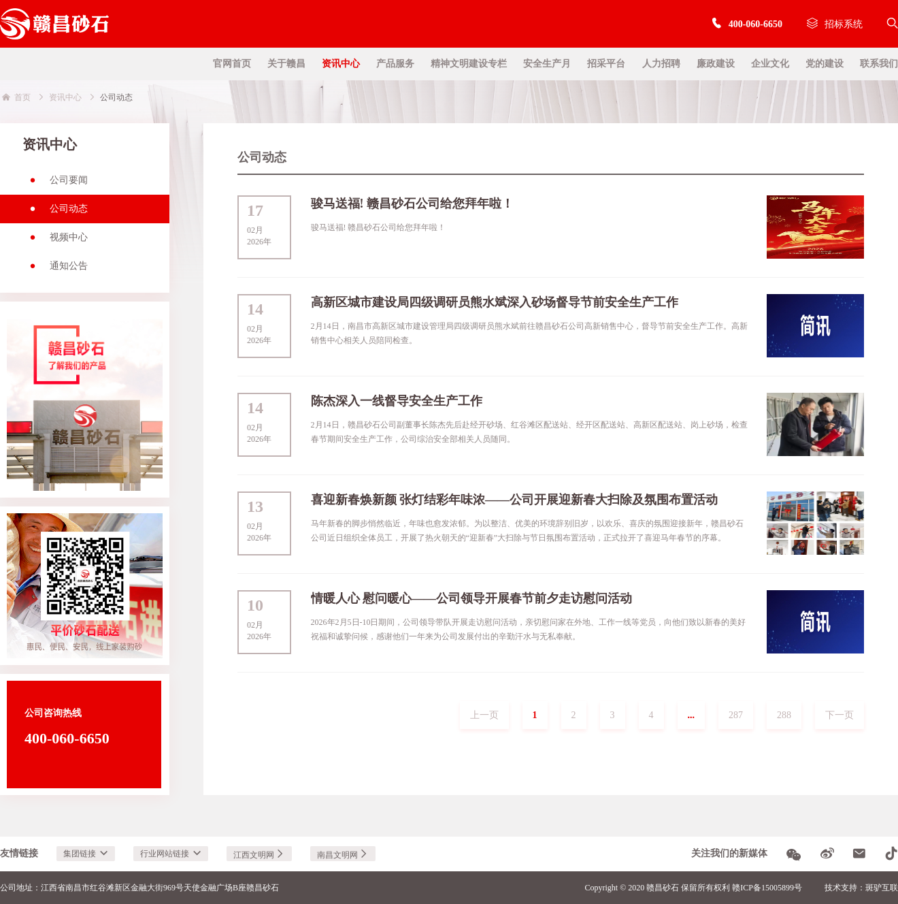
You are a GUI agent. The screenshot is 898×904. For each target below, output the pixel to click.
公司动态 (55, 213)
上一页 (484, 715)
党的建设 (824, 64)
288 (784, 715)
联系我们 (879, 64)
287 (736, 715)
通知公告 (55, 270)
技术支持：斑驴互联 (861, 887)
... (691, 715)
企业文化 (770, 64)
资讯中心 (341, 64)
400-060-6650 (746, 24)
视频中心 (55, 241)
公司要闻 (55, 184)
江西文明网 (259, 855)
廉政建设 (716, 64)
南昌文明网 (343, 855)
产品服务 (395, 64)
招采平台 (606, 64)
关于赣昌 (286, 64)
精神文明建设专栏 (469, 64)
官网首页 (232, 64)
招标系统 (835, 24)
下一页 (839, 715)
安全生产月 (547, 64)
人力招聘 (661, 64)
